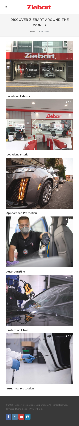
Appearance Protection (21, 212)
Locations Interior (18, 154)
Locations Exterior (18, 96)
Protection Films (17, 330)
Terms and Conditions (16, 408)
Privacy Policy (36, 408)
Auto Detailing (15, 271)
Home (32, 31)
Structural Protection (20, 388)
